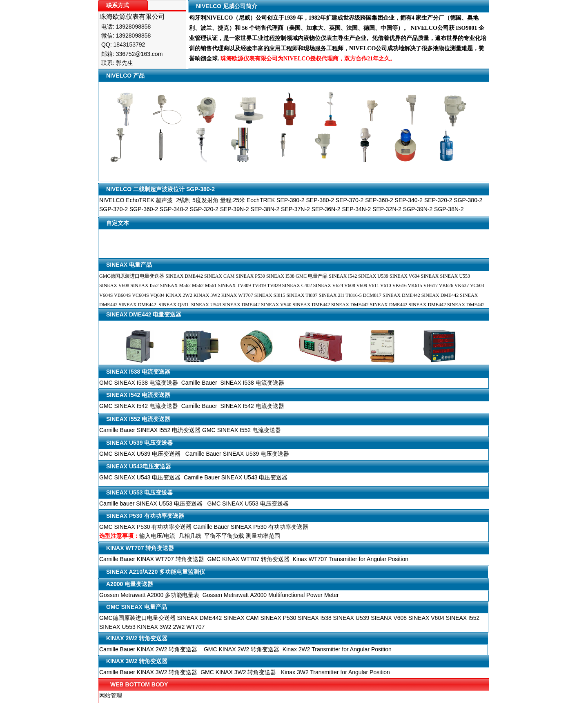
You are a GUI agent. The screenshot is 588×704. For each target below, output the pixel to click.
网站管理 (110, 695)
